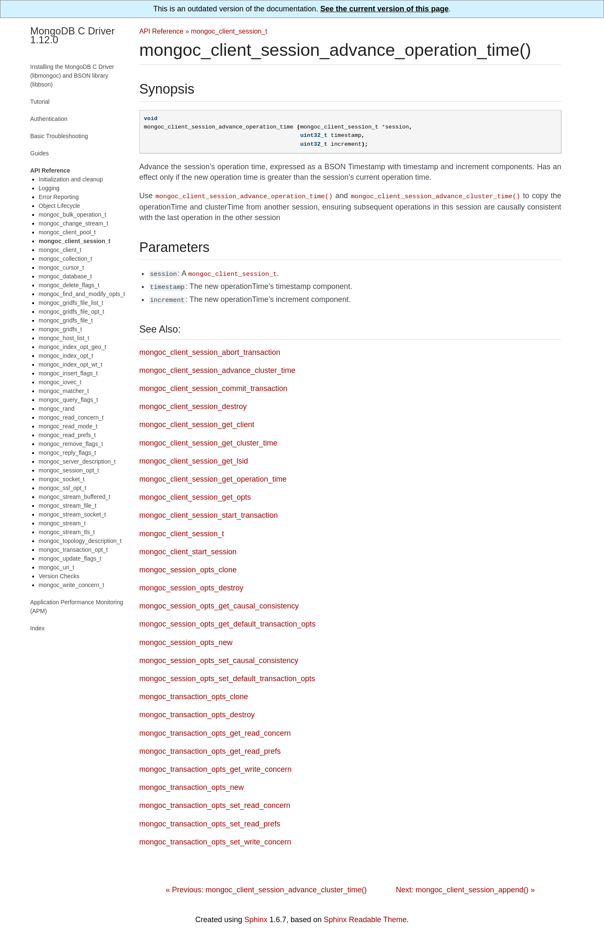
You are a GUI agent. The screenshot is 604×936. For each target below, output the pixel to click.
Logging (49, 188)
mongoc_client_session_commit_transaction (213, 385)
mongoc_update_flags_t (70, 558)
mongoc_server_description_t (77, 461)
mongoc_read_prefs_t (67, 435)
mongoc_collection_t (65, 258)
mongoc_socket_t (62, 479)
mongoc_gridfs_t (60, 329)
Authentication (49, 118)
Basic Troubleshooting (59, 136)
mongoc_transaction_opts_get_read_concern (215, 730)
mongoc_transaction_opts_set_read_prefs (209, 820)
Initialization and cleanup (71, 179)
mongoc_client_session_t (229, 31)
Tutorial (39, 101)
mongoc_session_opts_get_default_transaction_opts (227, 620)
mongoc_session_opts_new (185, 639)
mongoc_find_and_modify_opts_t (82, 294)
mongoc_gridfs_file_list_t (71, 302)
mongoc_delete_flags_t (69, 285)
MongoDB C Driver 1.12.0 (72, 35)
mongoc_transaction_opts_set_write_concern (215, 838)
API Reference (161, 31)
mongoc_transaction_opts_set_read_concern (214, 802)
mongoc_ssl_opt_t (62, 488)
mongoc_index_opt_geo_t (72, 346)
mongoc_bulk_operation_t (72, 214)
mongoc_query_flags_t (68, 399)
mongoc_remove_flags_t (71, 443)
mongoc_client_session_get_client (196, 421)
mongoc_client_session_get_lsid (193, 458)
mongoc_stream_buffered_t (74, 496)
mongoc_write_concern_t (71, 585)
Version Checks (59, 576)
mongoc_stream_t (62, 523)
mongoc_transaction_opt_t (73, 549)
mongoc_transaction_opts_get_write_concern (215, 766)
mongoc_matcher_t (64, 391)
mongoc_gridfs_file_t (66, 320)
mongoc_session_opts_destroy (191, 584)
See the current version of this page (384, 9)
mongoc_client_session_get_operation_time (212, 476)
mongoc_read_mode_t (68, 426)
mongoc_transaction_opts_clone (193, 693)
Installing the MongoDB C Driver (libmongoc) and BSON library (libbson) (72, 75)
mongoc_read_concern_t (71, 417)
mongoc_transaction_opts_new (191, 784)
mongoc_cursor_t (61, 267)
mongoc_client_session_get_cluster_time (208, 439)
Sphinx (256, 916)
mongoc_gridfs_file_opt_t (71, 311)
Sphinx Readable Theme (365, 916)
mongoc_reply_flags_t (67, 452)
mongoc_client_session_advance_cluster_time (217, 367)
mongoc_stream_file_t (67, 505)
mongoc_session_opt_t (69, 470)
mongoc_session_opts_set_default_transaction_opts (227, 675)
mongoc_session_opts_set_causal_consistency (218, 657)
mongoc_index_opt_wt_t (70, 364)
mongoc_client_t (60, 249)
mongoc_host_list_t (64, 338)
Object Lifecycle (59, 205)
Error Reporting (59, 197)
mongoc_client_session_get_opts (195, 494)
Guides (39, 153)
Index (37, 628)
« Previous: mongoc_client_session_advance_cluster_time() (266, 886)
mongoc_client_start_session (188, 548)
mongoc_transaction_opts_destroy (197, 711)
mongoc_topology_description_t (80, 540)
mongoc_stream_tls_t (67, 532)
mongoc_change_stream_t (73, 223)
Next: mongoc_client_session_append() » (465, 886)
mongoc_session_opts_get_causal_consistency (219, 602)
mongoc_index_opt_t (66, 355)
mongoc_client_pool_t (67, 232)
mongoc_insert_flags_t (68, 373)
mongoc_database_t (65, 276)
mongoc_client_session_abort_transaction (209, 349)
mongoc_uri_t (56, 567)
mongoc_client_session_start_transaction (208, 512)
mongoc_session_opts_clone (188, 566)
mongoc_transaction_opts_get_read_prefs (210, 748)
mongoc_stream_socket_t (72, 514)
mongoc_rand (57, 408)
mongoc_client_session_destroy (193, 403)
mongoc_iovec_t (60, 382)
